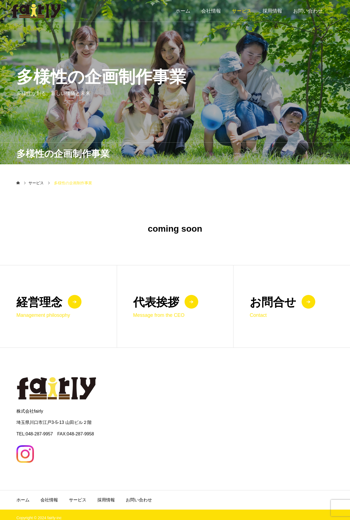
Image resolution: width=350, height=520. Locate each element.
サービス (242, 11)
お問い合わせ (308, 11)
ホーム (183, 11)
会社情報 (211, 11)
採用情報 (272, 11)
